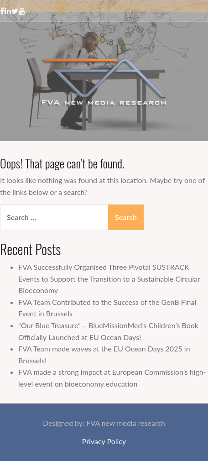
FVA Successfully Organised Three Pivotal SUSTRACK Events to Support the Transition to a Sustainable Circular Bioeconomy (109, 278)
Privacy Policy (104, 441)
